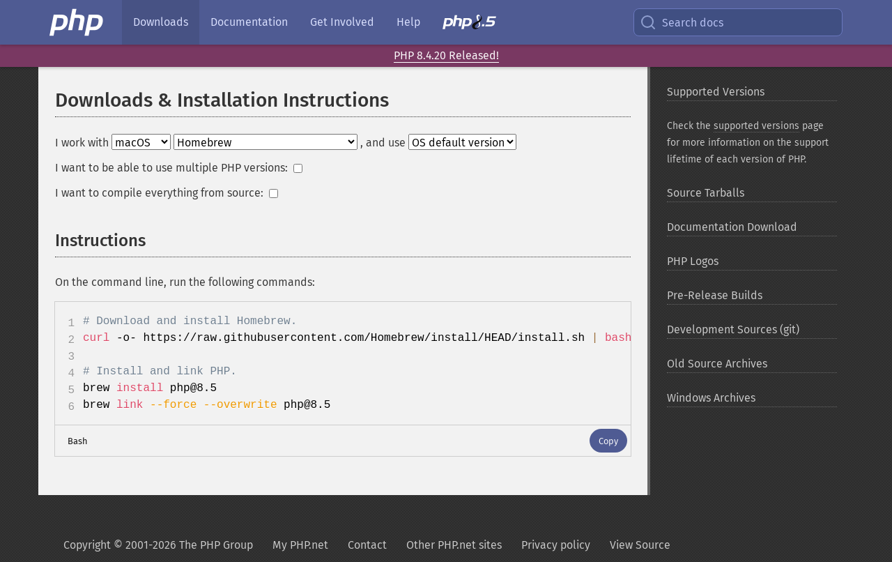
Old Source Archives (717, 363)
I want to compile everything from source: (166, 192)
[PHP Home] (77, 22)
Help (408, 22)
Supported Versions (715, 91)
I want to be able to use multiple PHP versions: (178, 167)
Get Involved (342, 22)
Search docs (681, 22)
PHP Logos (692, 261)
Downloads (160, 22)
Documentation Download (732, 227)
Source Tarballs (705, 192)
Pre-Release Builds (714, 295)
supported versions (756, 126)
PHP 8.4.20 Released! (446, 55)
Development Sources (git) (733, 329)
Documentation (249, 22)
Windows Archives (711, 397)
